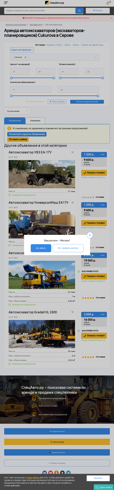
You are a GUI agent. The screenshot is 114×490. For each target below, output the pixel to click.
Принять (98, 478)
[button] (104, 487)
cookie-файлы (32, 477)
